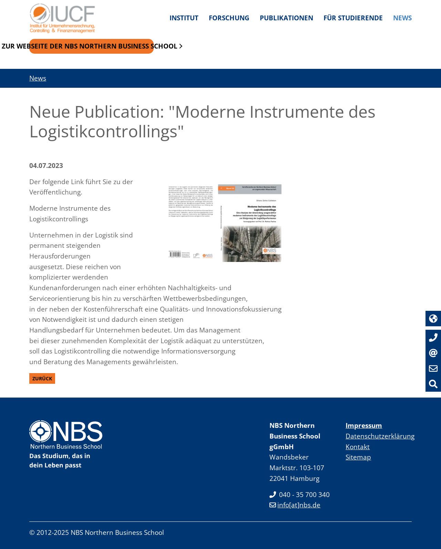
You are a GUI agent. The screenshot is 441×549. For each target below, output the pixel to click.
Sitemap (358, 457)
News (402, 17)
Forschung (229, 17)
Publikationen (286, 17)
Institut (184, 17)
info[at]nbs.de (295, 504)
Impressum (364, 425)
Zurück (42, 378)
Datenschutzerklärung (380, 436)
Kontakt (358, 446)
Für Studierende (353, 17)
